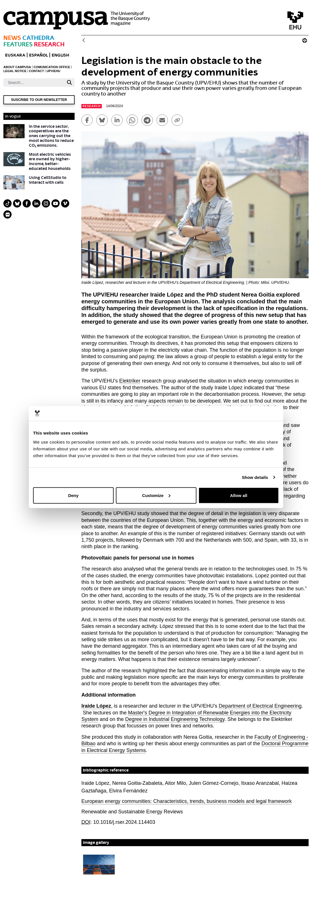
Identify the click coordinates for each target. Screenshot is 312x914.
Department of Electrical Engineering (260, 706)
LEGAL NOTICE (15, 71)
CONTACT (36, 71)
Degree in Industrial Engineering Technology (175, 719)
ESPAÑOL (38, 55)
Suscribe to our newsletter (39, 100)
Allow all (238, 495)
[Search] (33, 82)
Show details (255, 477)
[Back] (83, 40)
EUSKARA (15, 55)
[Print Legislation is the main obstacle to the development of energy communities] (305, 40)
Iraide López (96, 706)
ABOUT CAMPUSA (17, 67)
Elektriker (129, 381)
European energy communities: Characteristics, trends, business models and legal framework (186, 801)
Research (49, 44)
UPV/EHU (53, 71)
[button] (99, 864)
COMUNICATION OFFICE (52, 67)
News (12, 37)
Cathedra (38, 37)
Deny (73, 495)
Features (17, 44)
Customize (156, 495)
